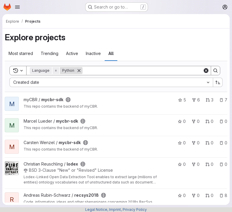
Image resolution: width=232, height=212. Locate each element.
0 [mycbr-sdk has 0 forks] (196, 121)
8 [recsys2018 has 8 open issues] (223, 195)
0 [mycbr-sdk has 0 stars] (182, 121)
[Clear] (206, 70)
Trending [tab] (49, 53)
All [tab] (110, 53)
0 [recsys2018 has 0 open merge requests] (209, 195)
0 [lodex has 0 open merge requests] (209, 164)
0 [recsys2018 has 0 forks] (196, 195)
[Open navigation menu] (17, 7)
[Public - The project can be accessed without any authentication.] (68, 99)
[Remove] (79, 70)
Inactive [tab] (93, 53)
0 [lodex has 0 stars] (182, 164)
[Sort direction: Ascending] (218, 82)
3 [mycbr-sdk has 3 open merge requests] (209, 99)
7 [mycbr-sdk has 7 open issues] (223, 99)
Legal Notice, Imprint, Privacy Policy (116, 209)
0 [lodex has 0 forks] (196, 164)
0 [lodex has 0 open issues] (223, 164)
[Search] (143, 70)
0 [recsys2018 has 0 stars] (182, 195)
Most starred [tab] (21, 53)
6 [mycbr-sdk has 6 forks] (196, 99)
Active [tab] (72, 53)
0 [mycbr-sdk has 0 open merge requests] (209, 121)
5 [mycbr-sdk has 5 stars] (182, 99)
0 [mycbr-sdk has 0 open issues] (223, 121)
